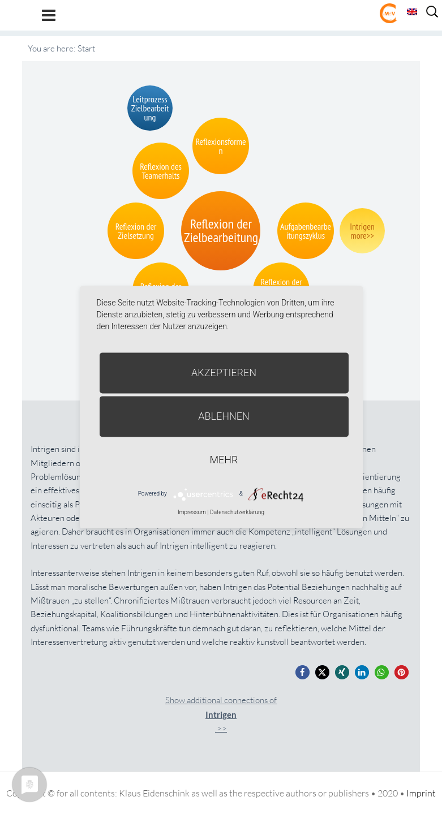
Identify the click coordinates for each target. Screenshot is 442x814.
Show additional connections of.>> (221, 714)
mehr (224, 460)
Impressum (192, 512)
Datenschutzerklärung (237, 512)
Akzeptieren (223, 372)
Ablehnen (224, 416)
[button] (302, 672)
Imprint (421, 793)
